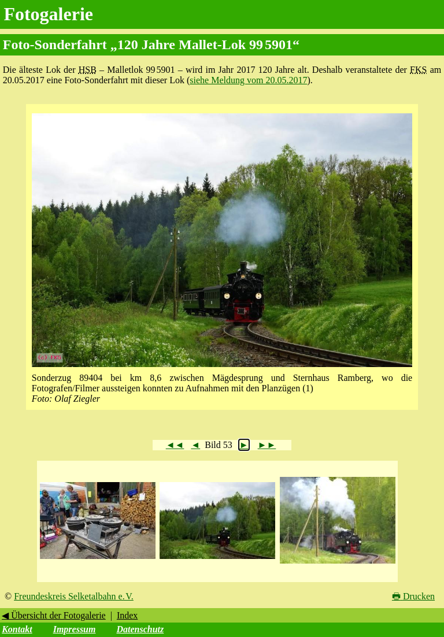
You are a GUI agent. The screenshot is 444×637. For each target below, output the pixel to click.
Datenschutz (140, 629)
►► (267, 445)
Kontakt (17, 629)
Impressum (74, 629)
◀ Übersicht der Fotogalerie (54, 615)
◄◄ (175, 445)
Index (127, 615)
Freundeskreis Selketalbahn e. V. (74, 596)
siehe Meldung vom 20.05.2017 (248, 80)
